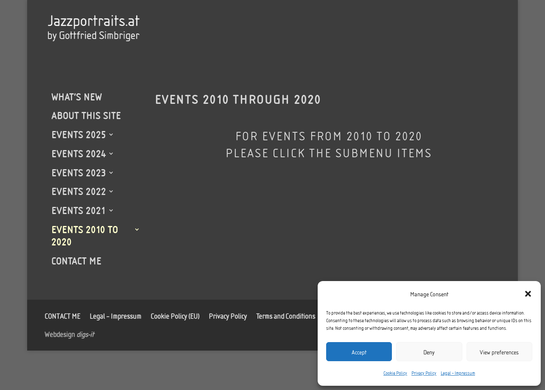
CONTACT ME (76, 261)
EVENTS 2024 (78, 153)
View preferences (499, 352)
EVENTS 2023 (78, 172)
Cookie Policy (395, 373)
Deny (429, 352)
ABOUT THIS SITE (86, 115)
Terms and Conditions (285, 315)
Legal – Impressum (458, 373)
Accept (359, 352)
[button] (528, 294)
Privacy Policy (423, 373)
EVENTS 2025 (78, 134)
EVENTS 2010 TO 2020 (84, 235)
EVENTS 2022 (78, 191)
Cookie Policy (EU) (175, 315)
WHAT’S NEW (76, 97)
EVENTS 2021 (78, 210)
